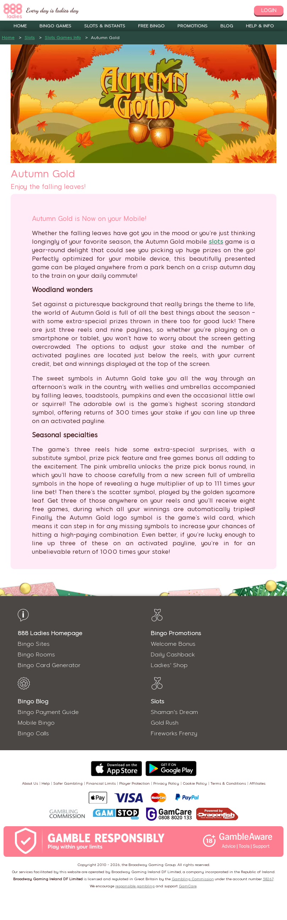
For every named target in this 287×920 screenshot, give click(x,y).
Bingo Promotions (176, 633)
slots (216, 241)
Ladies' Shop (169, 665)
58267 (268, 879)
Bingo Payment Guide (48, 712)
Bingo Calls (33, 733)
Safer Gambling (68, 783)
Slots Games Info (63, 37)
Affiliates (257, 783)
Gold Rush (164, 722)
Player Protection (134, 783)
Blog (226, 25)
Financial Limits (101, 783)
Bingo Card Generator (49, 665)
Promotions (192, 25)
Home (20, 25)
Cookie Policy (195, 783)
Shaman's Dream (174, 712)
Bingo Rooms (36, 654)
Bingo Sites (34, 643)
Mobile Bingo (36, 722)
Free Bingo (151, 25)
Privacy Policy (166, 783)
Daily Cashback (173, 654)
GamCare (188, 886)
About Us (30, 783)
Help (46, 783)
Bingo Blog (33, 701)
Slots (29, 37)
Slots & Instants (104, 25)
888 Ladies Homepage (50, 633)
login (268, 10)
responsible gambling (135, 886)
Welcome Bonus (173, 643)
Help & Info (260, 25)
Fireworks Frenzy (174, 733)
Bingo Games (55, 25)
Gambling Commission (193, 879)
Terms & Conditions (228, 783)
